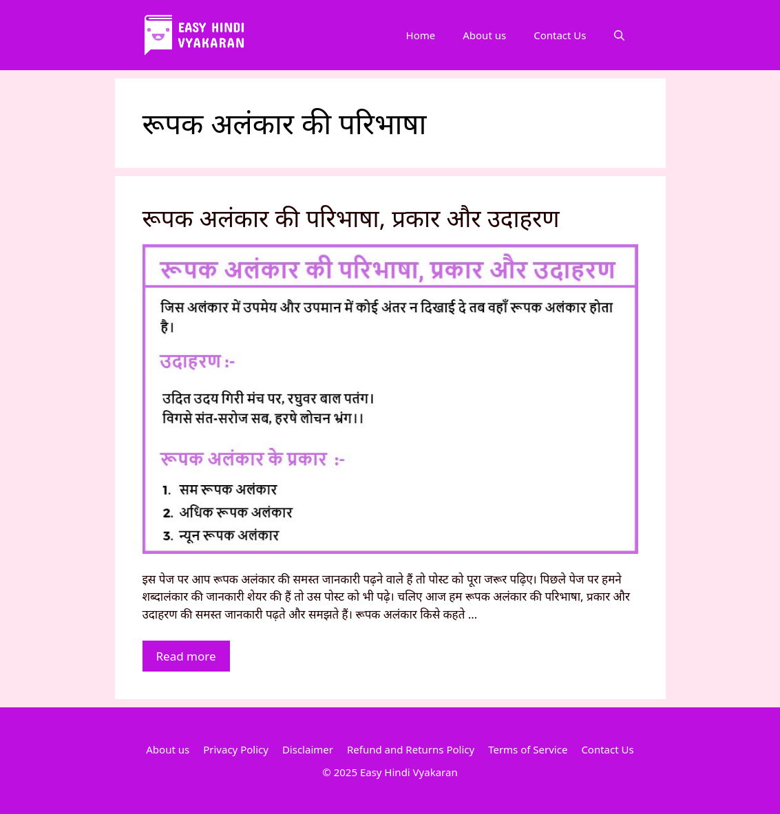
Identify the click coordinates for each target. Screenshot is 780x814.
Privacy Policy (235, 749)
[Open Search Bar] (619, 35)
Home (421, 35)
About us (484, 35)
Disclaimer (307, 749)
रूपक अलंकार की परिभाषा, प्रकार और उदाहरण (351, 218)
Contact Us (560, 35)
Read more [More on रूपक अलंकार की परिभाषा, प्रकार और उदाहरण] (186, 656)
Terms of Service (527, 749)
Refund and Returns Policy (410, 749)
